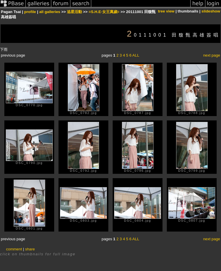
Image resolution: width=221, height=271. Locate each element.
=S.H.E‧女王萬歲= (104, 12)
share (30, 249)
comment (14, 249)
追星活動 (74, 12)
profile (30, 12)
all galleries (49, 12)
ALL (135, 55)
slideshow (211, 11)
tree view (166, 11)
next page (211, 55)
